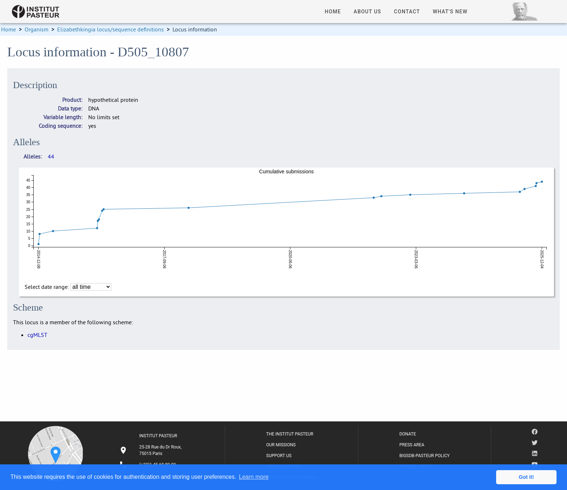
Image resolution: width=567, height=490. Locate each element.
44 (51, 156)
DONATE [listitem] (407, 434)
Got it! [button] (526, 477)
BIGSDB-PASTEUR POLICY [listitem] (424, 455)
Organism (36, 29)
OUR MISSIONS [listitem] (281, 444)
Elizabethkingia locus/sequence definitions (110, 29)
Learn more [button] (254, 477)
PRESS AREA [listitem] (411, 444)
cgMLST (37, 334)
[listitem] (151, 450)
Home (8, 29)
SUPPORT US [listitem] (278, 455)
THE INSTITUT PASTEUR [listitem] (289, 434)
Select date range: (48, 286)
